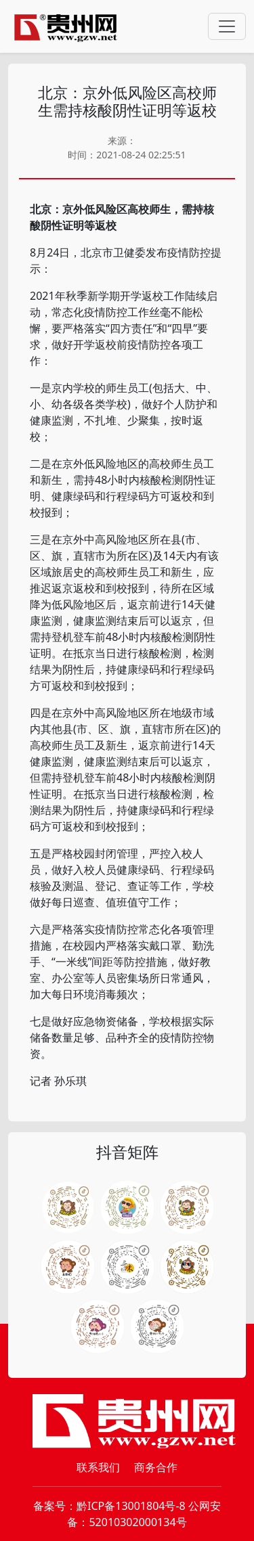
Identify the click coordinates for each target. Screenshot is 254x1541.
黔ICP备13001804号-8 (131, 1505)
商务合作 (155, 1467)
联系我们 (98, 1467)
